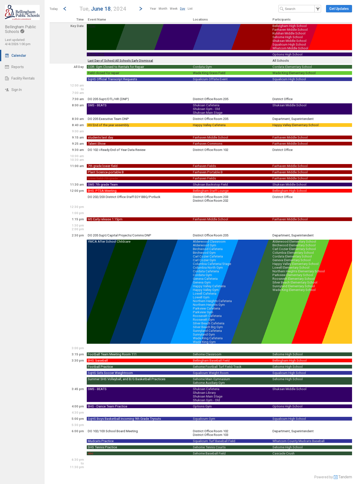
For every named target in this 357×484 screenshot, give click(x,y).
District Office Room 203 (210, 197)
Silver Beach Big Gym (208, 327)
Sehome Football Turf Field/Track (217, 367)
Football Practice (100, 367)
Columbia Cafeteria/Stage (212, 264)
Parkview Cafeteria (206, 308)
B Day (91, 26)
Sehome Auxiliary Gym (209, 383)
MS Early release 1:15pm (105, 219)
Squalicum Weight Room (211, 373)
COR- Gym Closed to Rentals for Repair (116, 67)
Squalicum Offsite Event (210, 79)
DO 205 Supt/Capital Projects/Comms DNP (119, 235)
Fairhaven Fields (204, 166)
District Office (282, 99)
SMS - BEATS (97, 105)
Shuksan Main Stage (207, 112)
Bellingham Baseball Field (211, 360)
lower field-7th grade (103, 178)
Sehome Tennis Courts (209, 447)
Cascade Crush (283, 453)
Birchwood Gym (204, 253)
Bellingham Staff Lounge (211, 191)
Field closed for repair (103, 73)
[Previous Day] (65, 9)
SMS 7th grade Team (103, 184)
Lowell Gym (201, 297)
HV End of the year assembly (108, 125)
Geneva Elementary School (291, 260)
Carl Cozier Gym (204, 260)
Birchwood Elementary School (294, 245)
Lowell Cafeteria (204, 293)
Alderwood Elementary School (294, 241)
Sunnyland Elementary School (293, 286)
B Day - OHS (96, 54)
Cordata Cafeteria (206, 271)
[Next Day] (141, 9)
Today (54, 9)
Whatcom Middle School (290, 48)
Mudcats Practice (101, 441)
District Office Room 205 (210, 99)
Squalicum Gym (204, 419)
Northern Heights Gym (209, 305)
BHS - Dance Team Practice (107, 406)
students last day (100, 137)
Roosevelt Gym (204, 319)
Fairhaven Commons (207, 143)
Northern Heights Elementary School (298, 271)
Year (153, 8)
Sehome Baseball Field (209, 453)
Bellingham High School (289, 26)
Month (163, 8)
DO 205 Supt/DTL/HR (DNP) (108, 99)
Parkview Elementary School (292, 275)
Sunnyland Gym (204, 334)
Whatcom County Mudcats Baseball (298, 441)
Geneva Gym (202, 282)
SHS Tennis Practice (102, 447)
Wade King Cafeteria (208, 338)
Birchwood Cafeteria (208, 249)
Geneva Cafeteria (205, 279)
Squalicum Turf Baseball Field (214, 441)
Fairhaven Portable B (208, 172)
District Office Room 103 (210, 435)
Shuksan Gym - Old (206, 109)
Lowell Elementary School (290, 267)
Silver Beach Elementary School (294, 282)
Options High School (287, 54)
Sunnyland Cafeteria (207, 331)
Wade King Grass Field (209, 73)
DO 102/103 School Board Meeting (113, 431)
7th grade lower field (103, 166)
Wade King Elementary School (294, 73)
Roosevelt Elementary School (293, 279)
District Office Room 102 (210, 150)
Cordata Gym (202, 67)
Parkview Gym (203, 312)
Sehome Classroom (207, 354)
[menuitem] (153, 8)
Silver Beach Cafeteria (208, 323)
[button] (103, 8)
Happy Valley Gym (206, 290)
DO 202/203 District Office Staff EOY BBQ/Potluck (124, 197)
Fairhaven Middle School (290, 29)
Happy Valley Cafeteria (209, 125)
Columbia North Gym (208, 267)
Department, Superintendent (293, 119)
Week (174, 8)
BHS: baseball (98, 360)
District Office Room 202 (210, 200)
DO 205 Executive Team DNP (108, 119)
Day (182, 8)
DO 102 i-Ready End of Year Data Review (117, 150)
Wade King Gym (204, 342)
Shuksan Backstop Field (210, 184)
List (190, 8)
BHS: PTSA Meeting (102, 191)
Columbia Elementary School (293, 253)
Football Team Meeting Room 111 (112, 354)
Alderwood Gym (204, 245)
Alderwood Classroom (209, 241)
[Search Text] (299, 8)
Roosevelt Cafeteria (207, 316)
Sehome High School (287, 37)
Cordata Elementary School (292, 67)
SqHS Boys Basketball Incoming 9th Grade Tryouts (124, 419)
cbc (90, 453)
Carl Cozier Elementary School (294, 249)
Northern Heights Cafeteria (212, 301)
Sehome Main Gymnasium (211, 379)
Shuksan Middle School (289, 41)
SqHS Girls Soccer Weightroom (110, 373)
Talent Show (97, 143)
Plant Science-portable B (106, 172)
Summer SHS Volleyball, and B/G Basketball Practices (126, 379)
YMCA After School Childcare (109, 241)
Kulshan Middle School (288, 33)
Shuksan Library (204, 393)
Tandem (345, 477)
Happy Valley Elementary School (295, 125)
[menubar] (171, 8)
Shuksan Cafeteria (206, 105)
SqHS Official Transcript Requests (112, 79)
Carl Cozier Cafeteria (208, 256)
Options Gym (202, 406)
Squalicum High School (289, 44)
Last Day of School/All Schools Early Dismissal (120, 60)
